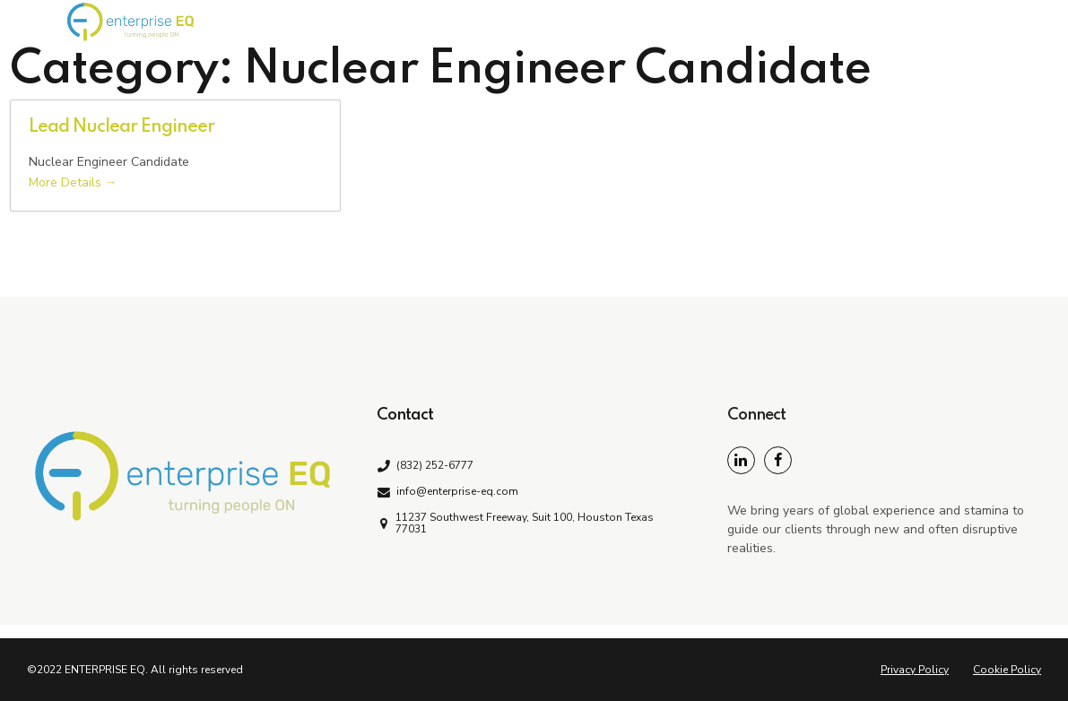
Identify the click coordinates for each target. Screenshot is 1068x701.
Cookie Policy (1007, 669)
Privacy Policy (915, 669)
